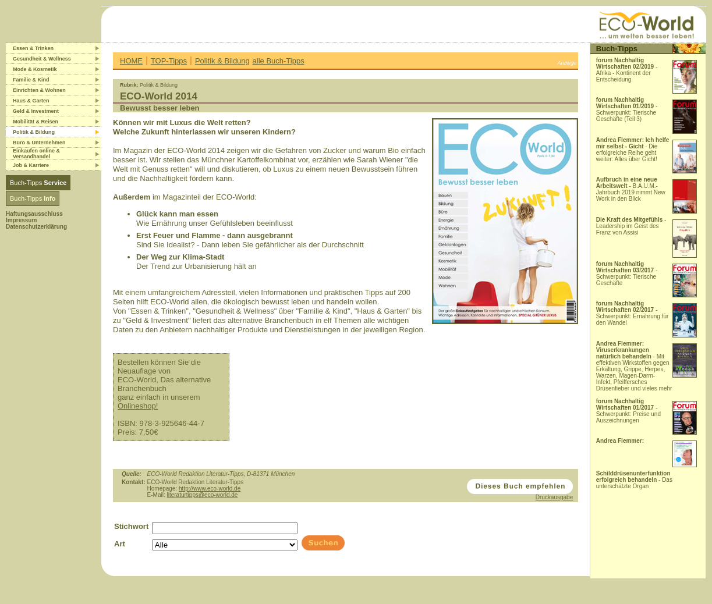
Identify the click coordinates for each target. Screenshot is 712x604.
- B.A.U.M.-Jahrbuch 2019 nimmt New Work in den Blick (630, 189)
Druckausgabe (554, 497)
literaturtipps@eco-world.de (202, 495)
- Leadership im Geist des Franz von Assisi (631, 226)
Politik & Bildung (222, 60)
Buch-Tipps (38, 182)
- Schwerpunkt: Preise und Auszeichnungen (628, 411)
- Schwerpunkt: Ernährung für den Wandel (632, 313)
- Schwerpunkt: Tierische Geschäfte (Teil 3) (627, 109)
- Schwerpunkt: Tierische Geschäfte (627, 273)
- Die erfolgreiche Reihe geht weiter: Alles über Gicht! (633, 149)
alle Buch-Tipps (278, 60)
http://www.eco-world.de (209, 488)
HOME (131, 60)
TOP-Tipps (169, 60)
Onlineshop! (138, 406)
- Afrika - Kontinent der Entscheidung (627, 70)
